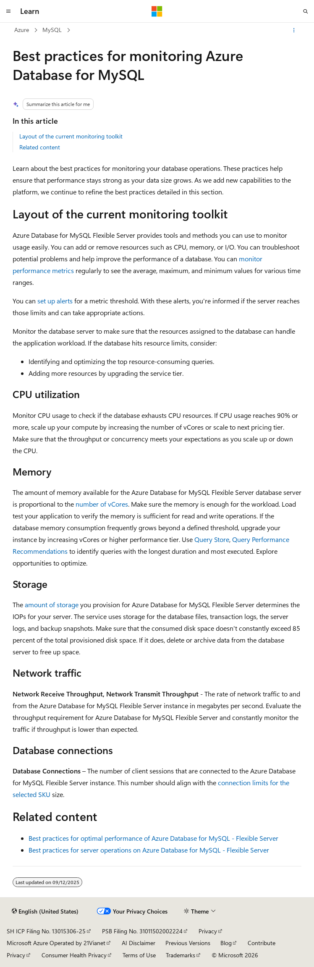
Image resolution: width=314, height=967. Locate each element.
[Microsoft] (157, 11)
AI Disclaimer (138, 943)
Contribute (261, 943)
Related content (39, 147)
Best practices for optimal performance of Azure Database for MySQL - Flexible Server (153, 838)
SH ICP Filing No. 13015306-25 (46, 931)
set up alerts (55, 300)
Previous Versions (187, 943)
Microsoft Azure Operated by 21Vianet (56, 943)
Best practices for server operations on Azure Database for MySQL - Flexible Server (149, 849)
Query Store (211, 539)
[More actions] (294, 30)
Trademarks (180, 955)
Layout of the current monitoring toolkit (71, 136)
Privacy (208, 931)
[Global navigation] (8, 11)
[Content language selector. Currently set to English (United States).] (45, 911)
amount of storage (51, 604)
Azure (21, 30)
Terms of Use (139, 955)
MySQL (52, 30)
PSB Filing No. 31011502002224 (142, 931)
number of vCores (102, 503)
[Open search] (305, 11)
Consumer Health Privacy (74, 955)
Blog (226, 943)
